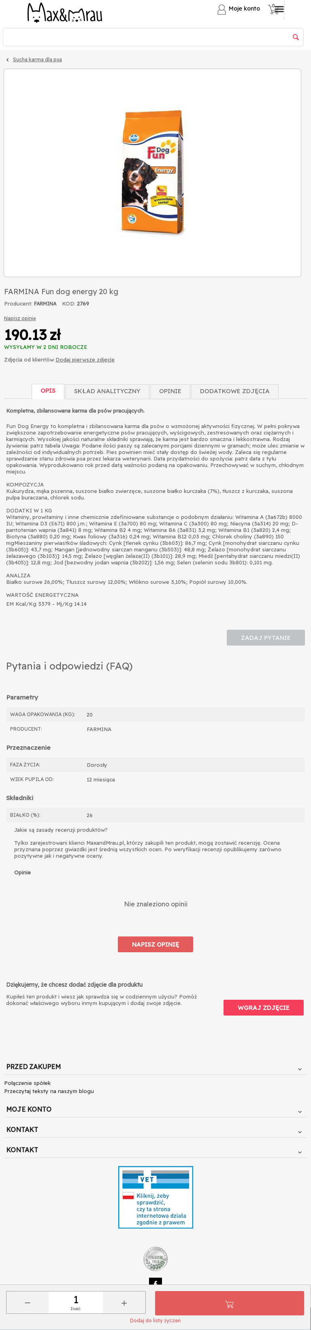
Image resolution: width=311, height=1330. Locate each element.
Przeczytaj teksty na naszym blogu (49, 1091)
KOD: (68, 303)
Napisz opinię (20, 318)
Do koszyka (230, 1303)
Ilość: (75, 1308)
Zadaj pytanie (266, 637)
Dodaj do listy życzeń (155, 1320)
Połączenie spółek (27, 1083)
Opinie (170, 391)
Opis (47, 390)
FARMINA (45, 304)
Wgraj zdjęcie (264, 1007)
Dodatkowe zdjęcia (235, 391)
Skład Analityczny (107, 391)
